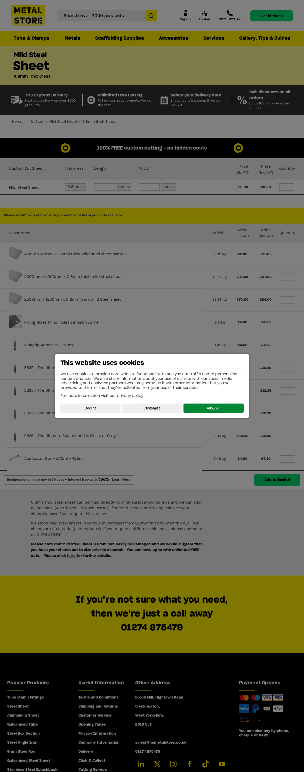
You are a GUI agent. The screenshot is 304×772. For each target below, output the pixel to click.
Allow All (213, 408)
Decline (90, 408)
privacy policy (130, 396)
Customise (152, 408)
